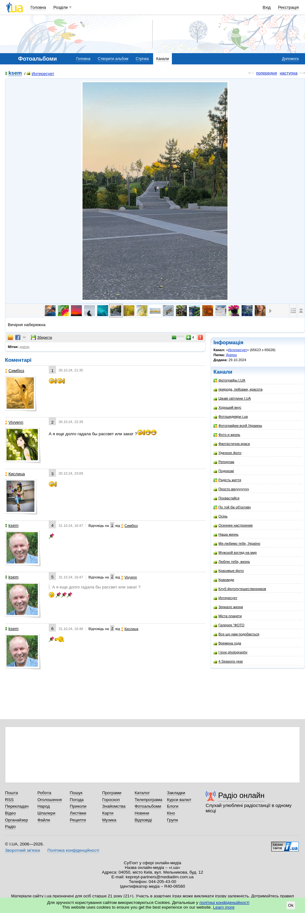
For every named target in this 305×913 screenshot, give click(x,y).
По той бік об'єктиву (232, 507)
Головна (38, 7)
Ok (290, 905)
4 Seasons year (228, 661)
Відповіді (143, 820)
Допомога (290, 59)
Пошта (11, 792)
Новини (142, 813)
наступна (289, 73)
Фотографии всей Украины (237, 426)
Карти (107, 813)
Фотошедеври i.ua (230, 417)
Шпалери (46, 813)
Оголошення (50, 799)
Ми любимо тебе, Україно (236, 544)
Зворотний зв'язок (22, 850)
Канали (162, 59)
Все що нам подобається (236, 634)
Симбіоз (14, 370)
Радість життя (227, 480)
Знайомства (114, 806)
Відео (10, 813)
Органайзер (16, 820)
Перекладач (16, 806)
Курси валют (179, 799)
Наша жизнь (225, 534)
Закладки (176, 792)
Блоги (172, 806)
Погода (76, 799)
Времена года (227, 643)
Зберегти (41, 337)
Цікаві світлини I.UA (232, 398)
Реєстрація (288, 7)
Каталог (142, 792)
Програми (111, 792)
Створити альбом (113, 59)
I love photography (230, 652)
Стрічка (142, 59)
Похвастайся (226, 498)
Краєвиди (223, 580)
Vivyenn (14, 422)
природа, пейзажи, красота (237, 389)
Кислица (15, 474)
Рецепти (78, 820)
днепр (24, 347)
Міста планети (227, 616)
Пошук (76, 792)
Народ (44, 806)
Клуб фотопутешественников (239, 589)
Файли (44, 820)
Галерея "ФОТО (228, 625)
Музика (109, 820)
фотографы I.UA (229, 380)
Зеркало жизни (228, 607)
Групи (172, 820)
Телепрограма (148, 799)
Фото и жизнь (226, 435)
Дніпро (231, 355)
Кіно (171, 813)
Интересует (40, 73)
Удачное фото (227, 453)
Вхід (267, 7)
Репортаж (223, 462)
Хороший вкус (227, 408)
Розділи (60, 7)
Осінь (220, 516)
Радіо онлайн (241, 795)
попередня (266, 73)
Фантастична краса (231, 444)
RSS (9, 799)
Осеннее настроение (233, 525)
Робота (44, 792)
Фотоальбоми (148, 806)
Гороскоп (111, 799)
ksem (15, 73)
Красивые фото (228, 571)
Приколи (78, 806)
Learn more (224, 907)
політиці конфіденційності (224, 902)
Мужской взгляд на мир (235, 553)
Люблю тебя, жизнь (231, 562)
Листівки (78, 813)
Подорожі (223, 471)
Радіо (10, 826)
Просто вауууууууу (231, 489)
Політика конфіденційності (73, 850)
